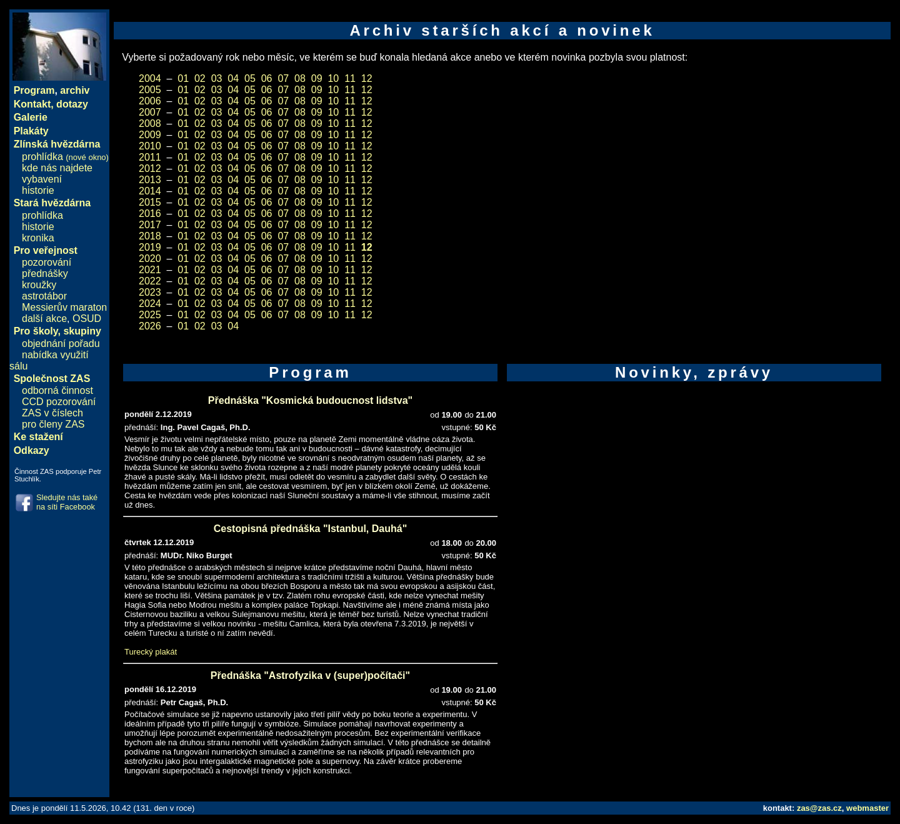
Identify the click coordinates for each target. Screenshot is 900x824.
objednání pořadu (61, 343)
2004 (150, 78)
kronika (38, 238)
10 (333, 78)
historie (38, 190)
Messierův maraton (64, 307)
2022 (150, 281)
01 (183, 78)
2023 (150, 292)
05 (250, 78)
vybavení (42, 179)
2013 (150, 179)
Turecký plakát (150, 651)
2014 (150, 191)
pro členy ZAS (53, 424)
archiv (74, 90)
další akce (44, 318)
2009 (150, 134)
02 (200, 78)
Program (34, 90)
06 (266, 78)
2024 (150, 303)
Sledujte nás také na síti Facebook (67, 502)
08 (300, 78)
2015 (150, 202)
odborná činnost (57, 390)
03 (216, 78)
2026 (150, 326)
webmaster (867, 808)
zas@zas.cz (819, 808)
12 (366, 78)
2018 (150, 236)
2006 (150, 101)
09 (316, 78)
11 (350, 78)
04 (233, 78)
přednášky (45, 273)
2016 (150, 213)
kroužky (39, 284)
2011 (150, 157)
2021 (150, 269)
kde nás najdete (57, 168)
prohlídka (65, 156)
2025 (150, 314)
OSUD (86, 318)
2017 (150, 224)
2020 (150, 258)
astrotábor (44, 296)
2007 (150, 112)
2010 (150, 146)
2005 (150, 89)
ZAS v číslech (52, 413)
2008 (150, 123)
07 (283, 78)
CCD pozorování (59, 401)
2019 (150, 247)
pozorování (46, 262)
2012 (150, 168)
